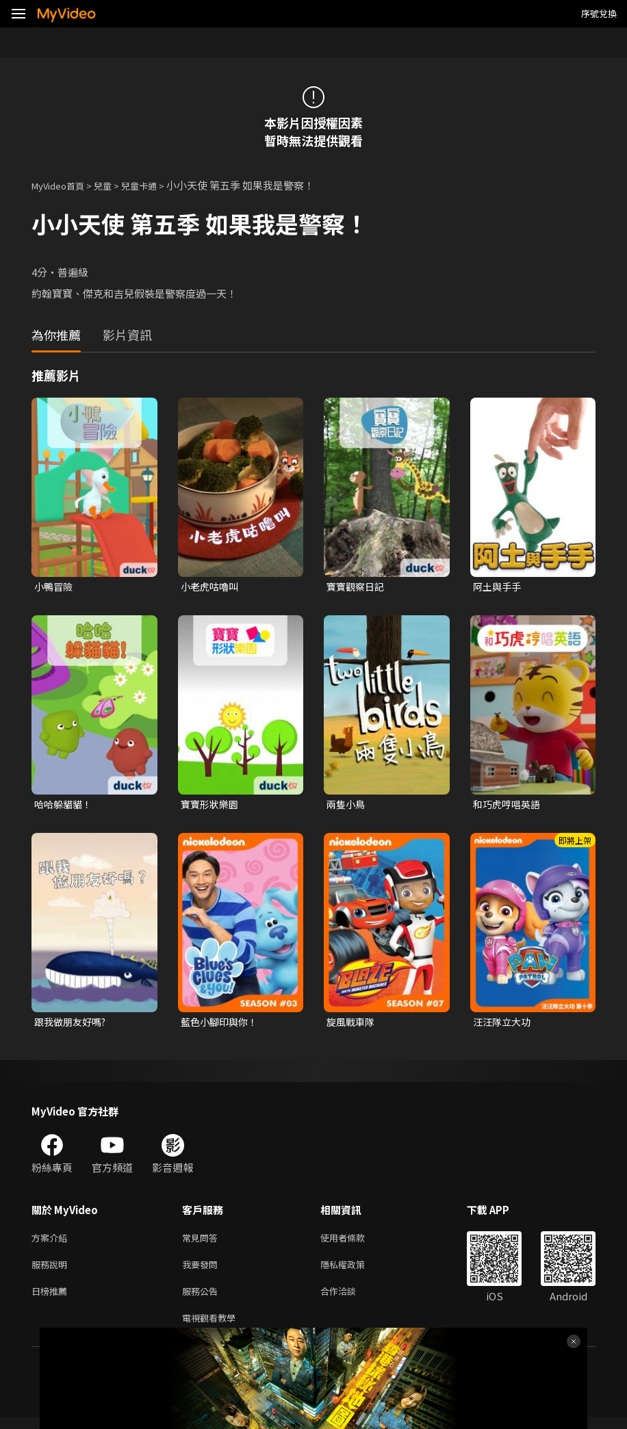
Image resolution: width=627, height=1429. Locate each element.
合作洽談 (349, 1300)
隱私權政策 (354, 1271)
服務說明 (52, 1271)
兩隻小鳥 (347, 806)
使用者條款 (354, 1242)
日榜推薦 (52, 1300)
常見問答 (202, 1242)
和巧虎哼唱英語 (509, 806)
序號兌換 (599, 13)
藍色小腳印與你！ (222, 1025)
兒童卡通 (154, 185)
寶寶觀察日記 (357, 587)
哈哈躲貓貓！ (65, 806)
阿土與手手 (498, 587)
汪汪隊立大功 (504, 1025)
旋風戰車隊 (352, 1025)
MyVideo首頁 (62, 185)
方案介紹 (52, 1242)
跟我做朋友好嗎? (73, 1025)
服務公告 (202, 1300)
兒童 (113, 185)
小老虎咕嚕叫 (211, 587)
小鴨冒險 (54, 587)
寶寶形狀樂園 (211, 806)
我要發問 (202, 1271)
